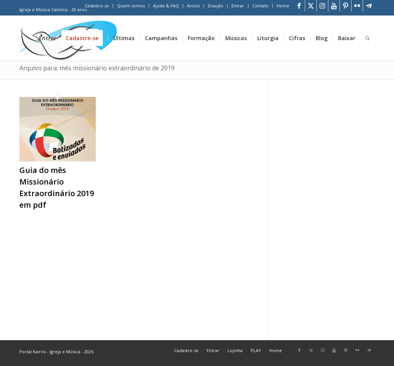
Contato (260, 5)
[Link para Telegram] (369, 6)
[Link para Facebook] (299, 6)
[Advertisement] (331, 206)
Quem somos (131, 5)
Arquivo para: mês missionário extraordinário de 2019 (97, 68)
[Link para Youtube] (334, 6)
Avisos (193, 5)
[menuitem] (97, 6)
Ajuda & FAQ (166, 5)
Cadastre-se (97, 5)
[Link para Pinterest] (345, 6)
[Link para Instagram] (322, 6)
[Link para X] (310, 6)
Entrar (237, 5)
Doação (215, 5)
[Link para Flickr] (357, 6)
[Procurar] (367, 38)
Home (283, 5)
